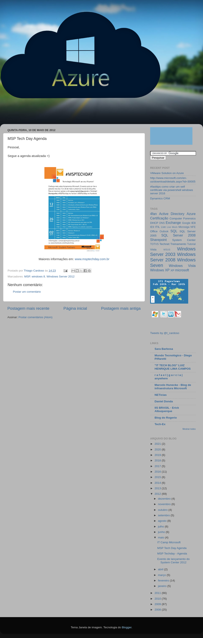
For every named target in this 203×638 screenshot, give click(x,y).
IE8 (193, 222)
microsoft (182, 270)
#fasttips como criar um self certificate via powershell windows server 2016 (171, 190)
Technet (164, 244)
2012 (158, 493)
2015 (158, 477)
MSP (27, 276)
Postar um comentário (27, 291)
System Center (184, 240)
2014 (158, 482)
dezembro (164, 498)
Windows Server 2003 (173, 251)
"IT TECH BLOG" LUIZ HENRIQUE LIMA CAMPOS (173, 367)
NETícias (161, 394)
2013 (158, 488)
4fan (153, 214)
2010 (158, 598)
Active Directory (171, 214)
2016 (158, 471)
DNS (162, 223)
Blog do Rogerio (166, 417)
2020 (158, 449)
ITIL (157, 226)
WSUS (166, 249)
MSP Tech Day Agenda (172, 548)
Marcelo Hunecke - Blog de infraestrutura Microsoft (173, 386)
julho (161, 526)
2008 (158, 609)
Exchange (173, 222)
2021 (158, 443)
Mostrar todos (189, 429)
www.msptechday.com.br (92, 259)
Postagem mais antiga (121, 308)
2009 (158, 604)
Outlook (164, 231)
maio (161, 537)
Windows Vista (182, 266)
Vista (153, 249)
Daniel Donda (164, 401)
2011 (158, 593)
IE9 (152, 227)
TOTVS (154, 244)
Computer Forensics (183, 218)
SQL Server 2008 (178, 235)
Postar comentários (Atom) (36, 317)
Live (163, 227)
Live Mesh (172, 227)
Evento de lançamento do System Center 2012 (173, 560)
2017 (158, 466)
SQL (173, 231)
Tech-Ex (160, 424)
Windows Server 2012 (60, 276)
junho (162, 532)
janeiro (162, 586)
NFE (193, 227)
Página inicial (75, 308)
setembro (164, 515)
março (162, 575)
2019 (158, 455)
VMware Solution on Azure (167, 173)
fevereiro (164, 580)
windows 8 (38, 276)
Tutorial (191, 244)
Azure (191, 214)
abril (161, 569)
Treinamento (178, 244)
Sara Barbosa (164, 348)
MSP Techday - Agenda (172, 553)
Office (154, 231)
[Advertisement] (81, 113)
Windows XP (160, 270)
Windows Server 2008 (173, 257)
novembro (164, 504)
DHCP (154, 222)
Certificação (159, 218)
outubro (163, 509)
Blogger (127, 627)
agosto (162, 520)
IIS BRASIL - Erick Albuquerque (167, 409)
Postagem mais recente (28, 308)
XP (172, 270)
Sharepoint (158, 240)
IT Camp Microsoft (169, 542)
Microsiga (183, 227)
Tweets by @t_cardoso (164, 333)
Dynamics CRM (160, 198)
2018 (158, 460)
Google (186, 223)
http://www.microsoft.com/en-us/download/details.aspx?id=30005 (172, 179)
